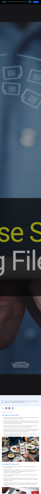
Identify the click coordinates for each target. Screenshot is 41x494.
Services (13, 1)
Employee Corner (25, 1)
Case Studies (19, 1)
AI (29, 1)
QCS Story (9, 1)
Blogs (16, 1)
